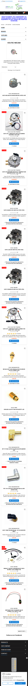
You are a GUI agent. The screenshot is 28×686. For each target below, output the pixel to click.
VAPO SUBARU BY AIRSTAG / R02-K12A (14, 289)
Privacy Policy (20, 680)
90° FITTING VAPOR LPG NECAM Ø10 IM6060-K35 (14, 449)
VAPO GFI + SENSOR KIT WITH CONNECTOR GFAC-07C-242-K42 (14, 329)
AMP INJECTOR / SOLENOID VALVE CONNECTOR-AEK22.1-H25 (14, 610)
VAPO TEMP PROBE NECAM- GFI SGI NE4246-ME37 (14, 530)
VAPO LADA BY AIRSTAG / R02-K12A (14, 249)
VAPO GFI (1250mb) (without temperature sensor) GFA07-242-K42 (14, 172)
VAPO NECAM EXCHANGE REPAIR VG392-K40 (14, 95)
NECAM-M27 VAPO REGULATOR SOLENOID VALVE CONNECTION (14, 369)
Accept (20, 683)
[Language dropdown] (22, 1)
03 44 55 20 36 (9, 1)
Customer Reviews (13, 664)
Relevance (9, 67)
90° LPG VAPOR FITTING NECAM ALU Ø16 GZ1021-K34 (14, 489)
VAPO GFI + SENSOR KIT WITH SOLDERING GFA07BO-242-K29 (14, 134)
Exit (8, 683)
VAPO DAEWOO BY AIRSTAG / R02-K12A (14, 210)
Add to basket (14, 105)
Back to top (22, 631)
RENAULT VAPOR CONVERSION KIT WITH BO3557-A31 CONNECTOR (14, 569)
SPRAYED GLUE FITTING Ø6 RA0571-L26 (14, 409)
